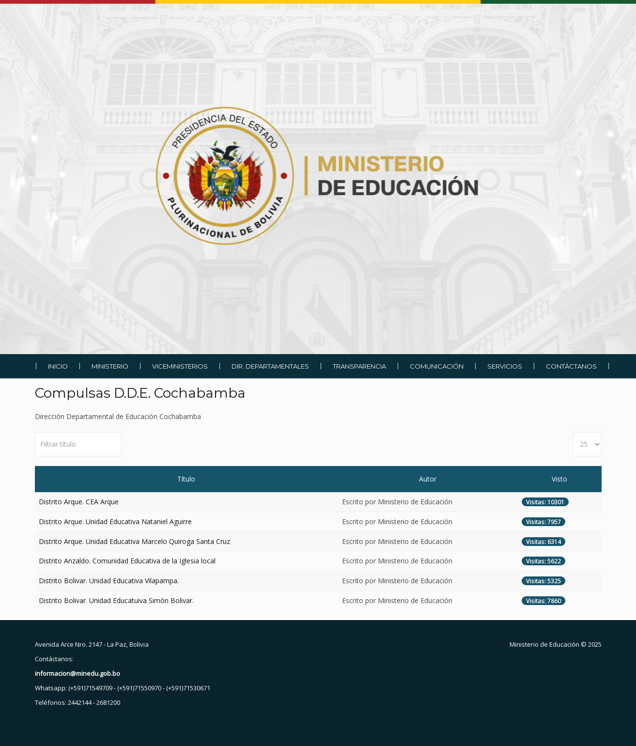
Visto (559, 478)
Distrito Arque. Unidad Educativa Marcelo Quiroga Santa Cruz (134, 541)
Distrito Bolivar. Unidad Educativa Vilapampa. (109, 580)
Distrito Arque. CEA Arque (79, 501)
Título (186, 478)
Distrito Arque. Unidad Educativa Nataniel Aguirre (115, 521)
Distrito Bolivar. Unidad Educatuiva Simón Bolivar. (116, 600)
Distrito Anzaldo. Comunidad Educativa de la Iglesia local (127, 560)
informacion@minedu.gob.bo (77, 673)
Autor (427, 478)
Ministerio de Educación (544, 644)
